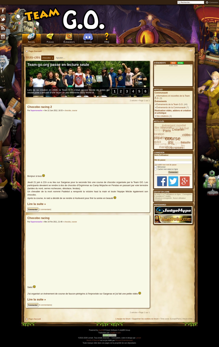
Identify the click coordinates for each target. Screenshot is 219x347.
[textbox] (63, 57)
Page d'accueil (35, 51)
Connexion (213, 2)
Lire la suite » (36, 204)
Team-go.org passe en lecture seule (58, 65)
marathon (165, 147)
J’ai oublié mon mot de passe (165, 165)
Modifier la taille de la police (190, 50)
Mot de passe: (160, 160)
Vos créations (162, 116)
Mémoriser (160, 167)
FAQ (107, 42)
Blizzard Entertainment (124, 340)
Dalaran (178, 129)
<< (155, 66)
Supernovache (36, 110)
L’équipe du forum (122, 319)
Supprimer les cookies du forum (145, 319)
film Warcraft (163, 127)
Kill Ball (184, 128)
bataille (185, 142)
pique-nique (163, 138)
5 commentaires (45, 305)
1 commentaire (45, 209)
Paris (167, 131)
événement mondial (174, 125)
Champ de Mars (161, 130)
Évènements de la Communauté (171, 107)
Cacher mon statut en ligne (166, 169)
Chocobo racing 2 (39, 107)
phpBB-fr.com (115, 333)
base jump (160, 143)
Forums (50, 42)
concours (177, 147)
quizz (157, 141)
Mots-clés (33, 57)
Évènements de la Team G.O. (169, 104)
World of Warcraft (93, 340)
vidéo (186, 135)
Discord (88, 42)
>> (191, 66)
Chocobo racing (38, 218)
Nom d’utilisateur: (161, 155)
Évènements (69, 42)
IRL (171, 142)
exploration (156, 134)
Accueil (31, 42)
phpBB (101, 330)
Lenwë (138, 338)
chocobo (68, 110)
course (74, 110)
